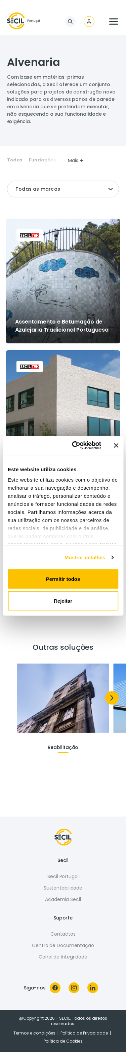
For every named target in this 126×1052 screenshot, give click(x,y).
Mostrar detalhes (85, 557)
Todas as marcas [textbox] (37, 189)
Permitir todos (63, 578)
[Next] (112, 698)
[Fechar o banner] (116, 445)
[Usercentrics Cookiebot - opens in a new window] (75, 445)
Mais (76, 160)
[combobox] (63, 189)
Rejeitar (63, 601)
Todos (14, 160)
